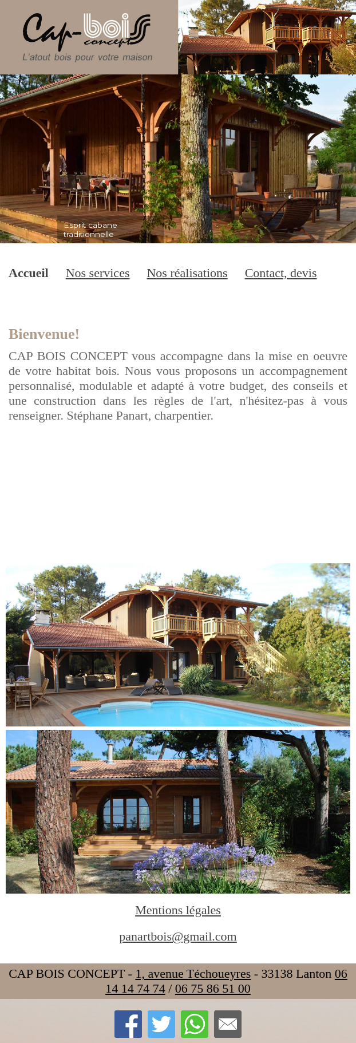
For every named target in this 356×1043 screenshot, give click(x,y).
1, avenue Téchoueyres (193, 973)
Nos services (98, 273)
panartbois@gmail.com (177, 936)
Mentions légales (178, 910)
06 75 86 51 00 (213, 988)
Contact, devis (281, 273)
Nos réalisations (187, 273)
